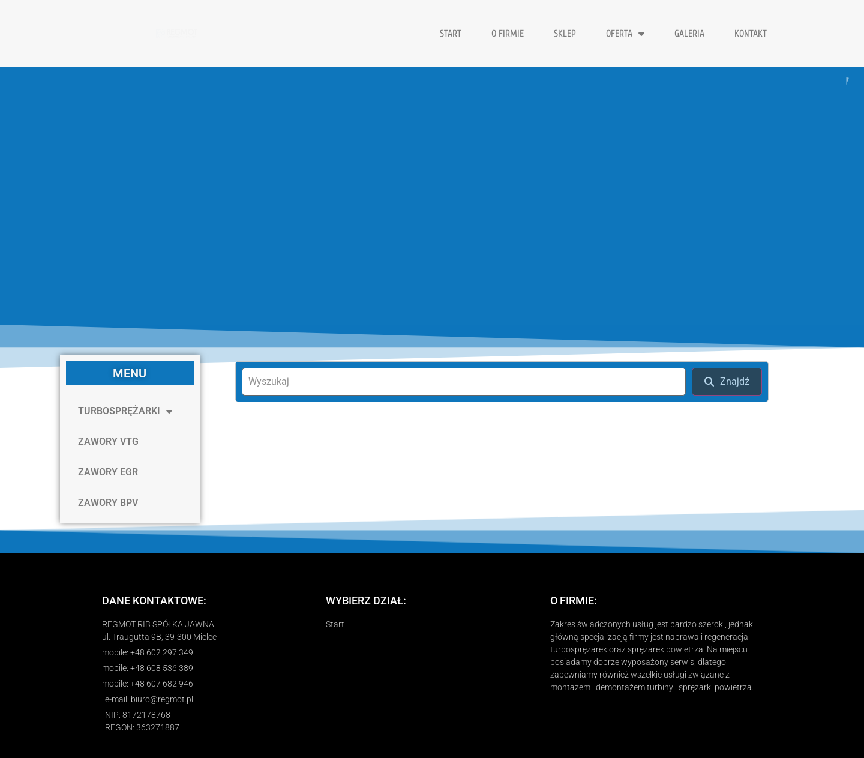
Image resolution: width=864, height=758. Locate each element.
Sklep (565, 33)
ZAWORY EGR (108, 472)
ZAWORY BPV (108, 502)
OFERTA (625, 33)
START (450, 33)
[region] (432, 196)
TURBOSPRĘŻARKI (125, 411)
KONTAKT (750, 33)
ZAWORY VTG (108, 441)
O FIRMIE (507, 33)
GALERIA (689, 33)
